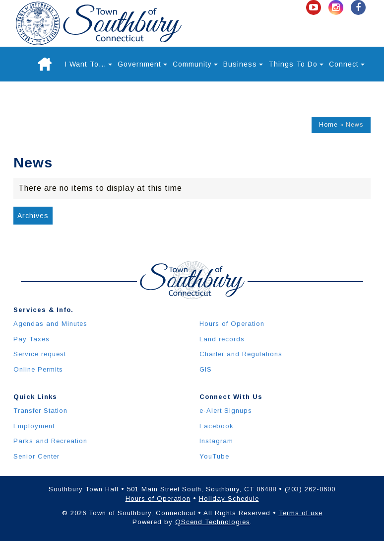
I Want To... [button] (88, 64)
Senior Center (36, 456)
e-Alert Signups (225, 410)
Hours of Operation (231, 323)
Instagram (216, 441)
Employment (34, 426)
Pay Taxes (31, 339)
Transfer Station (40, 410)
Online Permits (38, 369)
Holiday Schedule (229, 498)
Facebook (216, 426)
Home (328, 124)
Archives (33, 216)
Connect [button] (347, 64)
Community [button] (195, 64)
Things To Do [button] (295, 64)
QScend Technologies (212, 522)
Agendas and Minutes (50, 323)
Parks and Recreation (50, 441)
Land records (222, 339)
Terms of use (300, 513)
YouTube (214, 456)
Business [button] (243, 64)
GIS (205, 369)
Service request (39, 354)
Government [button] (142, 64)
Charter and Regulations (240, 354)
